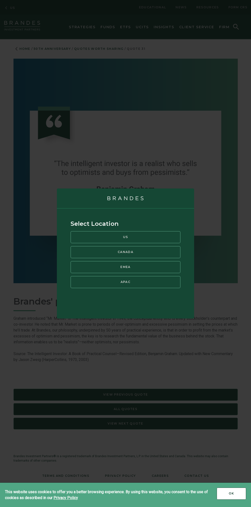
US (125, 237)
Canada (125, 252)
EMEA (125, 267)
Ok (237, 495)
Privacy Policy (65, 497)
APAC (125, 282)
